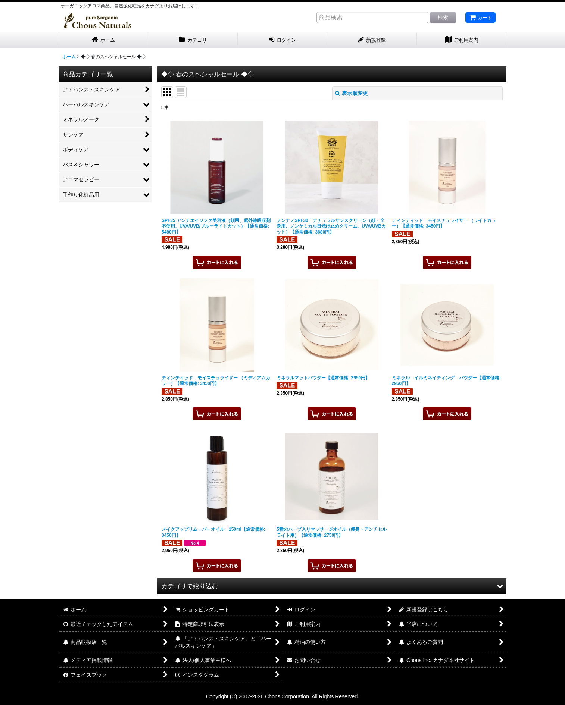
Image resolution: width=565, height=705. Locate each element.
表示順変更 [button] (351, 93)
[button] (331, 586)
